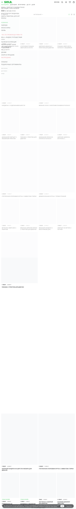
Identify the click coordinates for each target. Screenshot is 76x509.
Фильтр (4, 14)
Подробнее (69, 506)
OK (62, 506)
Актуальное (38, 14)
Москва (56, 2)
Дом (2, 10)
